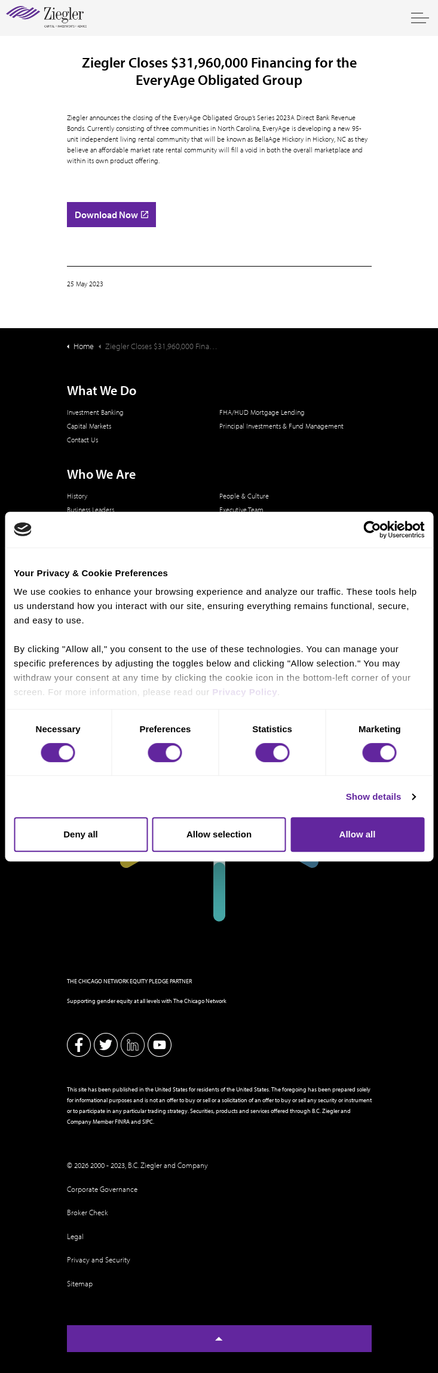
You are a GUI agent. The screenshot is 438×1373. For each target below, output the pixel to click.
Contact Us (82, 439)
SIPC (147, 1121)
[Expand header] (420, 18)
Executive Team (241, 509)
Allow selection (219, 834)
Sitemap (80, 1283)
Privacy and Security (98, 1259)
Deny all (80, 834)
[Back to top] (219, 1338)
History (77, 495)
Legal (75, 1236)
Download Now (111, 215)
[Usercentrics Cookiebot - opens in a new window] (372, 530)
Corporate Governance (102, 1189)
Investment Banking (95, 412)
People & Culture (244, 495)
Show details (374, 796)
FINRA (122, 1121)
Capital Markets (89, 425)
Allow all (357, 834)
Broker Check (87, 1212)
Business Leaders (90, 509)
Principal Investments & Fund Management (281, 425)
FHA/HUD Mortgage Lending (262, 412)
